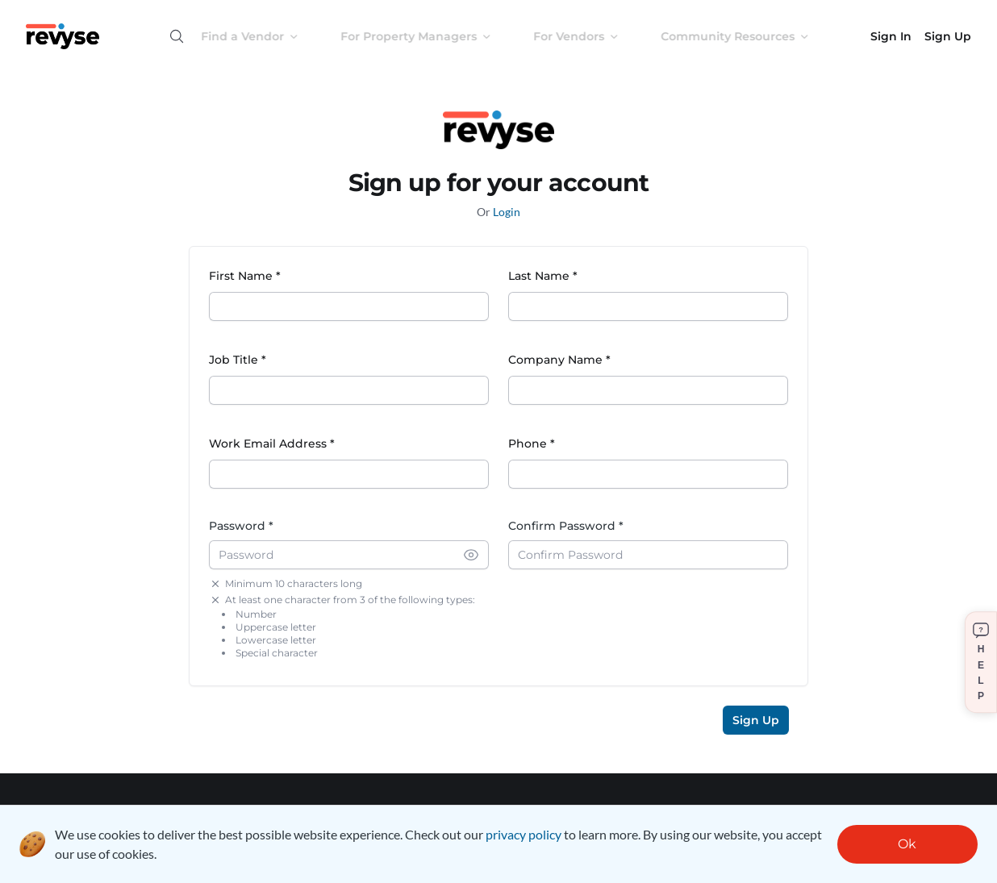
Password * (241, 526)
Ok (907, 844)
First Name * (245, 276)
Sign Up (947, 36)
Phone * (531, 443)
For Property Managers (428, 36)
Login (506, 212)
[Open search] (177, 36)
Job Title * (237, 359)
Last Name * (543, 276)
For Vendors (588, 36)
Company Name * (559, 359)
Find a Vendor (262, 36)
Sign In (890, 36)
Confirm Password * (566, 526)
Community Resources (748, 36)
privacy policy (523, 834)
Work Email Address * (272, 443)
